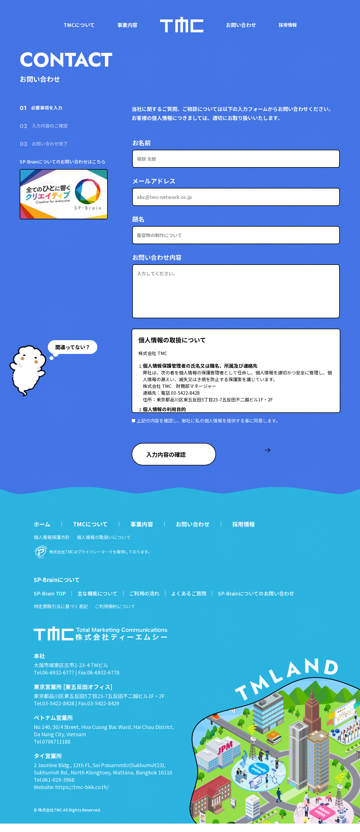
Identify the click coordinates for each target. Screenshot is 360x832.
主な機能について (97, 601)
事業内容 (127, 24)
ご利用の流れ (144, 601)
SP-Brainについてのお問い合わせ (256, 601)
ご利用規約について (115, 614)
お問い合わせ (241, 24)
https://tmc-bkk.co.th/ (81, 795)
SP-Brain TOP (50, 601)
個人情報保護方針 (52, 545)
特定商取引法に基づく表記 (61, 614)
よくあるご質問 (188, 601)
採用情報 (288, 24)
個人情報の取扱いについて (104, 545)
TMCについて (79, 24)
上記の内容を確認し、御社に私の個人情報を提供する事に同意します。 (206, 420)
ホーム (42, 532)
